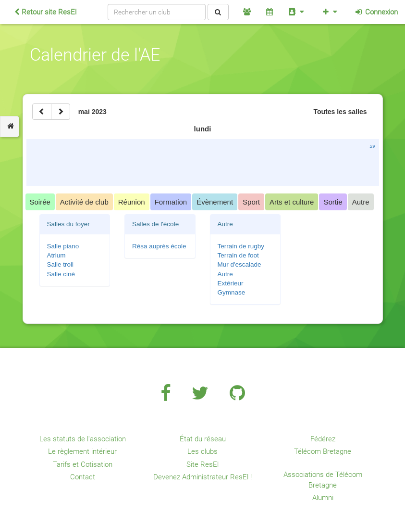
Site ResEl (202, 464)
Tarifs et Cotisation (82, 464)
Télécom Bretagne (322, 451)
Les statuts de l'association (82, 439)
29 (372, 146)
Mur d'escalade (239, 264)
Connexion (376, 12)
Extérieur (231, 283)
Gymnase (231, 292)
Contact (82, 477)
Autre (225, 274)
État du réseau (203, 439)
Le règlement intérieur (82, 451)
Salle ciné (61, 274)
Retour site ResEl (45, 12)
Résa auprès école (159, 246)
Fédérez (322, 439)
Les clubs (202, 451)
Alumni (322, 497)
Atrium (56, 255)
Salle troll (60, 264)
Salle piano (63, 246)
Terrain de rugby (241, 246)
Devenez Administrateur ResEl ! (202, 477)
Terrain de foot (238, 255)
